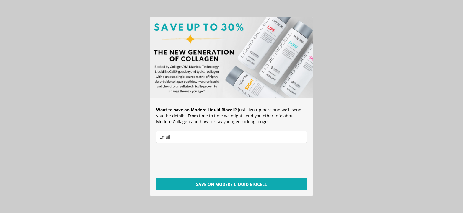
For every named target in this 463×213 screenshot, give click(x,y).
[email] (231, 137)
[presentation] (201, 160)
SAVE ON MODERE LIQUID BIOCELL (231, 184)
